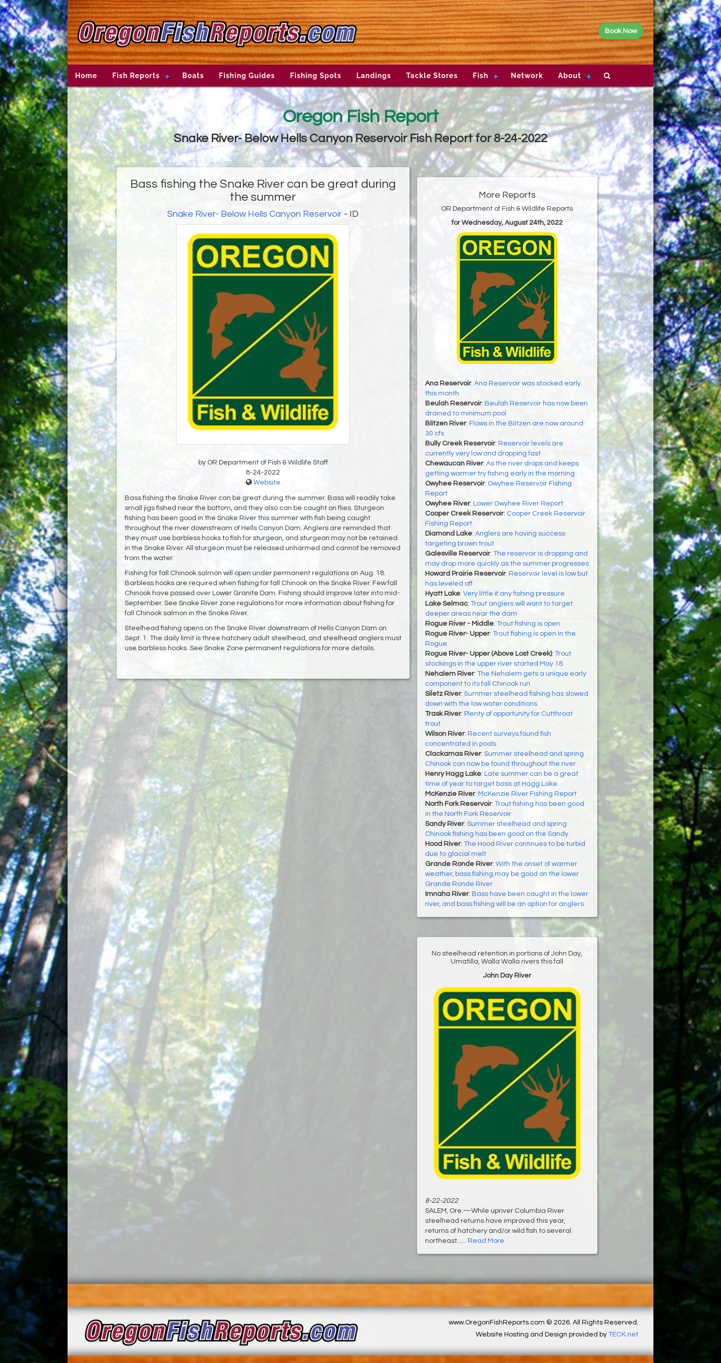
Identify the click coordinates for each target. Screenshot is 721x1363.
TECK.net (623, 1334)
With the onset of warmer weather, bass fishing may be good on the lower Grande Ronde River (502, 873)
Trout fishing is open (528, 623)
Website (266, 482)
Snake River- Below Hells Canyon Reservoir (254, 214)
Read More (486, 1240)
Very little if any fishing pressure (514, 593)
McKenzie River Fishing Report (527, 793)
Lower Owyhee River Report (518, 503)
